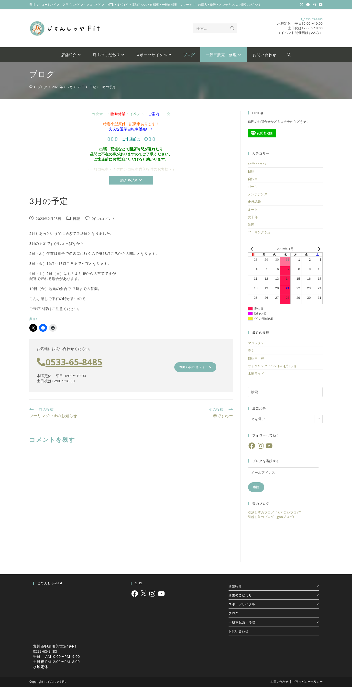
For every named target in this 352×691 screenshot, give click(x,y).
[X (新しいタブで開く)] (301, 4)
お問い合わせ (239, 635)
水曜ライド (256, 377)
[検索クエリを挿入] (285, 396)
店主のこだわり (274, 599)
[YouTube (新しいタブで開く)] (320, 4)
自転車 (253, 182)
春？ (251, 354)
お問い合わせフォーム (195, 371)
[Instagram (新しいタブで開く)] (314, 4)
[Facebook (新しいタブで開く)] (308, 4)
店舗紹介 (274, 590)
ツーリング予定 (259, 236)
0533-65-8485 (300, 21)
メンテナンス (257, 198)
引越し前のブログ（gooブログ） (272, 520)
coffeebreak (257, 167)
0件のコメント (103, 222)
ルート (253, 213)
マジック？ (256, 346)
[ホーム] (31, 90)
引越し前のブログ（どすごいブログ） (275, 516)
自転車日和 (256, 362)
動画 (251, 228)
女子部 (253, 220)
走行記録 (254, 205)
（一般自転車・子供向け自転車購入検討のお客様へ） (131, 172)
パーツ (253, 190)
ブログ (234, 617)
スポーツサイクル (274, 608)
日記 (76, 222)
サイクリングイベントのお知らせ (272, 369)
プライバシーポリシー (308, 685)
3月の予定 (108, 90)
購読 (256, 491)
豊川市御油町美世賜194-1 (55, 649)
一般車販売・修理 (274, 626)
